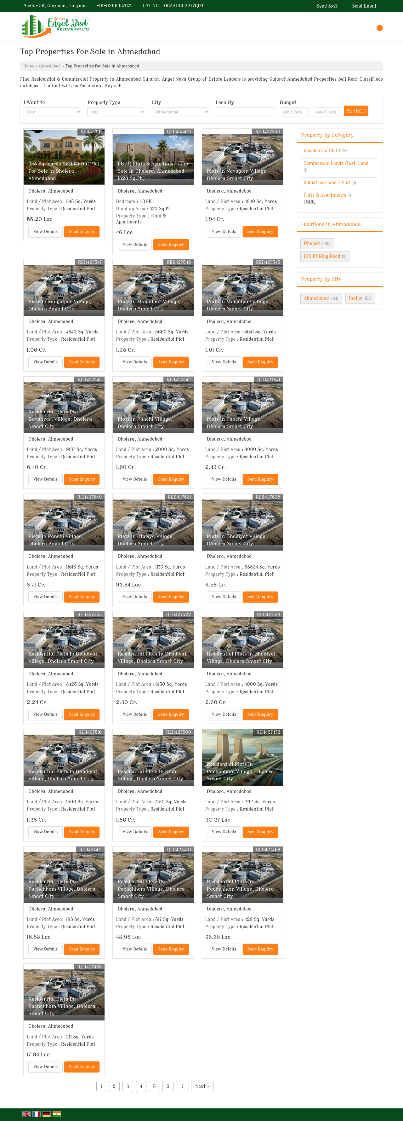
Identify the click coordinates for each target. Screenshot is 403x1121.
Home (28, 66)
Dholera (312, 243)
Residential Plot (321, 150)
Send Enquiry (82, 231)
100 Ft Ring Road (322, 256)
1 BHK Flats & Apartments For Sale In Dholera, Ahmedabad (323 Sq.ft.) (153, 171)
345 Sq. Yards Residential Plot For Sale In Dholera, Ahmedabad (64, 171)
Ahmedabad (49, 66)
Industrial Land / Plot (327, 182)
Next (202, 1086)
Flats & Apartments (325, 195)
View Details (45, 231)
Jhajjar (356, 298)
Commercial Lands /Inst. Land (336, 163)
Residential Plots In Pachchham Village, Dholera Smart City (240, 771)
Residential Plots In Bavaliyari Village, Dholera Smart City (60, 419)
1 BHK (309, 202)
